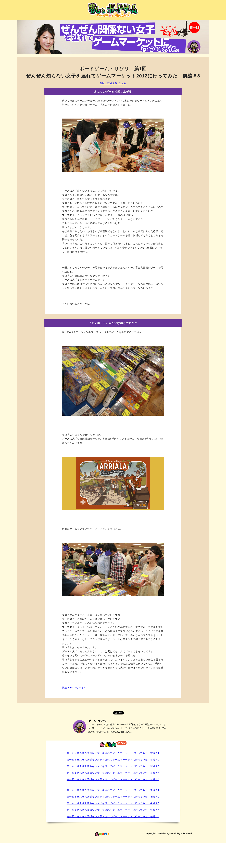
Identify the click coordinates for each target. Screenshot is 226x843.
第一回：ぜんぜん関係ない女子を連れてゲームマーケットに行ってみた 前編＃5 (113, 779)
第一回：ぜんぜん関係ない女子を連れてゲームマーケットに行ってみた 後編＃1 (113, 790)
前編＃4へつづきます (74, 687)
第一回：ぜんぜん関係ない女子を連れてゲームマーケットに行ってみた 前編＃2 (113, 759)
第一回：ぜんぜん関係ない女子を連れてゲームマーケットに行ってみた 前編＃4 (113, 772)
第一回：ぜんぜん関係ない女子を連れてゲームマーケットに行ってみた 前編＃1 (113, 753)
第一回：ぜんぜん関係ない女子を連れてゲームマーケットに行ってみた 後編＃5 (113, 816)
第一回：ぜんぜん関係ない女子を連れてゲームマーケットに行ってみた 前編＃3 (113, 766)
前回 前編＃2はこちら (113, 83)
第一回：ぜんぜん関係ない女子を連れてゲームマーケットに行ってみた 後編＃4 (113, 810)
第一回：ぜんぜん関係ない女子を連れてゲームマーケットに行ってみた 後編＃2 (113, 796)
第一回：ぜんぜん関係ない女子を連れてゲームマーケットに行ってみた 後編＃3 (113, 803)
